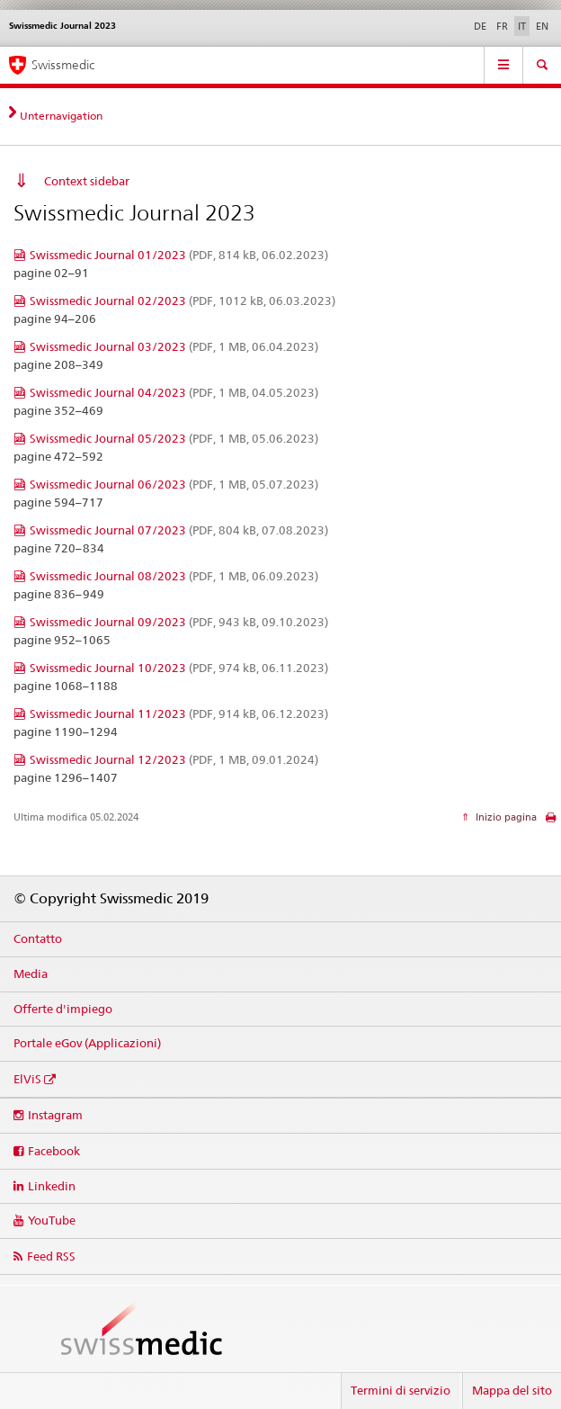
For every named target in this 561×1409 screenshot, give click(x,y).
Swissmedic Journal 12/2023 (174, 759)
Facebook (54, 1151)
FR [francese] (502, 26)
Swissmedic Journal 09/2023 (179, 622)
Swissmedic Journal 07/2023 (179, 530)
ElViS (27, 1079)
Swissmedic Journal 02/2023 (182, 300)
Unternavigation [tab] (61, 115)
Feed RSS (51, 1256)
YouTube (52, 1220)
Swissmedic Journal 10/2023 (179, 667)
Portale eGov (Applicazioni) (87, 1043)
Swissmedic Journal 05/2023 (174, 438)
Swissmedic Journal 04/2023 (174, 392)
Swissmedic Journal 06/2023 (174, 484)
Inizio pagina (505, 817)
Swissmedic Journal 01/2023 (179, 254)
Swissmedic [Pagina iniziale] (62, 64)
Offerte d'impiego (62, 1008)
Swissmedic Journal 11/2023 (179, 713)
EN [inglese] (542, 26)
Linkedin (52, 1186)
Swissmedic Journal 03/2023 (174, 346)
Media (30, 973)
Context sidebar (86, 181)
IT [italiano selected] (522, 26)
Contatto (37, 938)
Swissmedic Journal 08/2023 (174, 576)
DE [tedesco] (480, 26)
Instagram (55, 1115)
